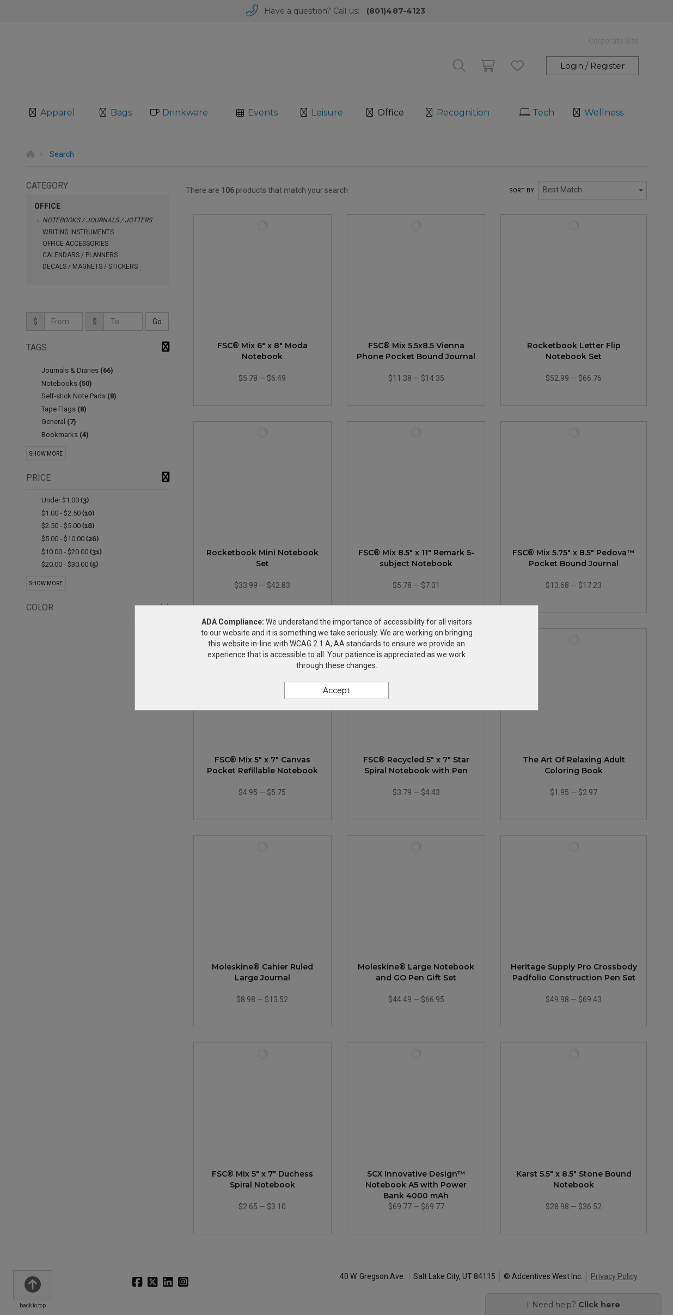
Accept (336, 690)
